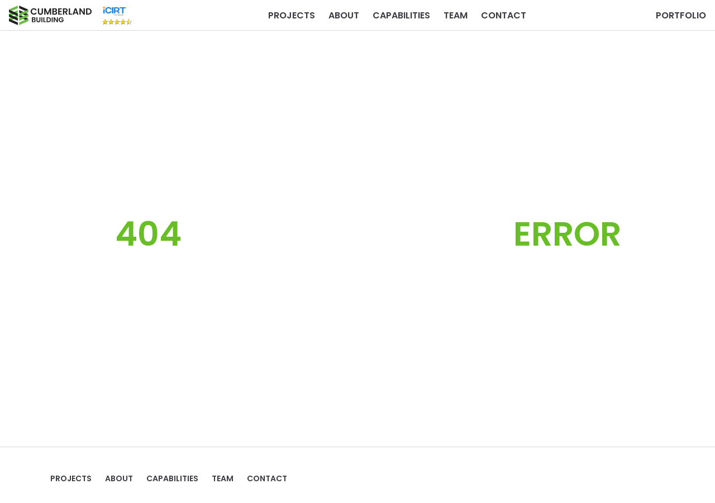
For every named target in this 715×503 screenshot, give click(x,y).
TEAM (456, 15)
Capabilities (401, 15)
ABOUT (343, 15)
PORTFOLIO (681, 15)
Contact (503, 15)
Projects (291, 15)
